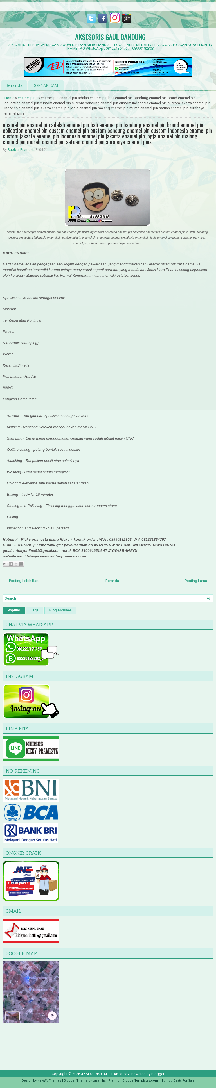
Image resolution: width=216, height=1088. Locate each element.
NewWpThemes (49, 1080)
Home (9, 98)
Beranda (14, 85)
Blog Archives (60, 610)
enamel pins (27, 98)
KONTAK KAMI (46, 85)
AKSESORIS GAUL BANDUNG (110, 37)
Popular (14, 610)
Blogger (157, 1074)
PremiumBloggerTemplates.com (133, 1080)
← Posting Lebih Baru (21, 581)
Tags (35, 610)
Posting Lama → (198, 581)
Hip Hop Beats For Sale (178, 1080)
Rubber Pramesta (21, 149)
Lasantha (99, 1080)
